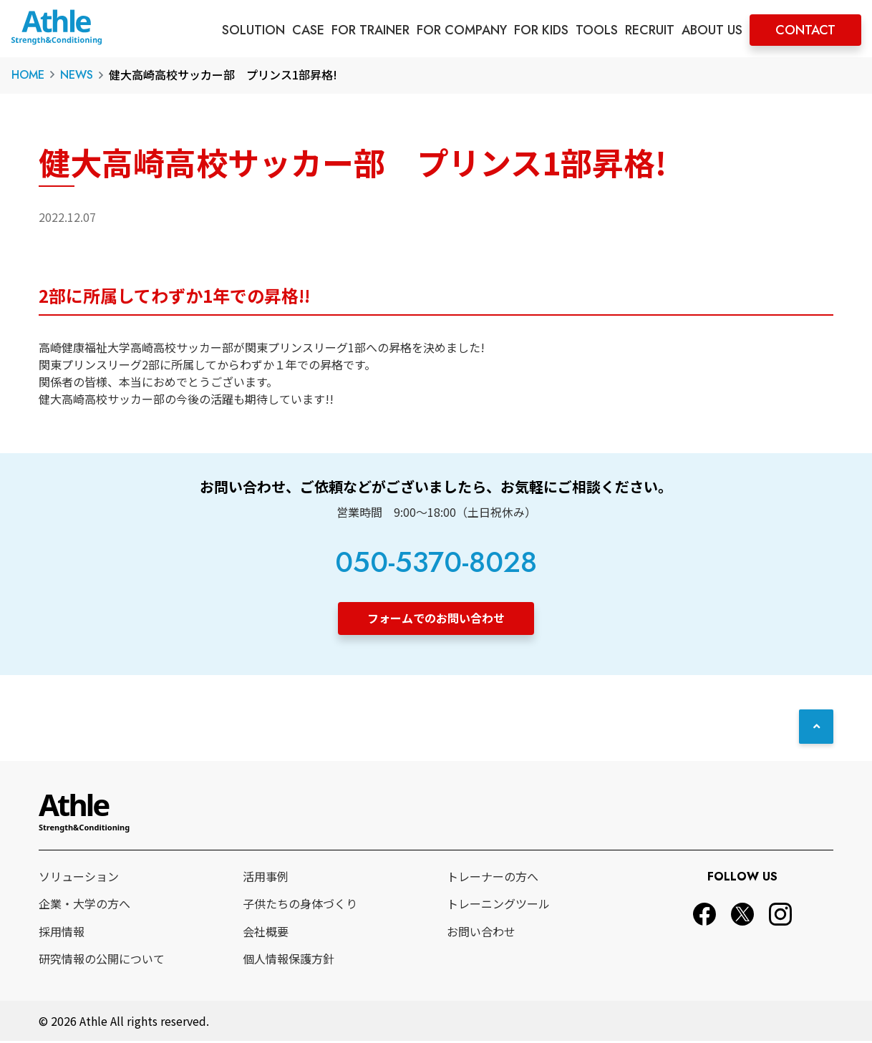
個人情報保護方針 (288, 960)
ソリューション (79, 877)
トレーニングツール (498, 905)
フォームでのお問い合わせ (436, 617)
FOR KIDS (541, 30)
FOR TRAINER (370, 30)
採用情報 (61, 932)
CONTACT (805, 30)
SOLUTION (253, 30)
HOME (27, 75)
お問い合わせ (481, 932)
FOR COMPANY (462, 30)
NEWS (76, 75)
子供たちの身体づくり (300, 905)
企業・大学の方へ (84, 905)
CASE (308, 30)
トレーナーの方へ (492, 877)
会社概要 (266, 932)
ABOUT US (712, 30)
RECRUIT (649, 30)
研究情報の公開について (102, 960)
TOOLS (597, 30)
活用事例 (266, 877)
